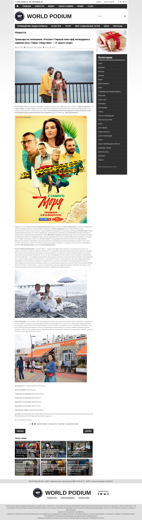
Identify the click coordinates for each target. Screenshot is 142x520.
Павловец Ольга (52, 424)
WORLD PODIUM (50, 16)
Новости (39, 6)
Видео (51, 6)
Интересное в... (103, 152)
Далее (88, 431)
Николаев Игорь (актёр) (72, 424)
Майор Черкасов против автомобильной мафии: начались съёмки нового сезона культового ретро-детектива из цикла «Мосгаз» (53, 468)
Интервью (18, 462)
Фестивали (102, 128)
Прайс (80, 6)
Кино (106, 26)
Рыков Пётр (61, 424)
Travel (100, 112)
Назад (20, 431)
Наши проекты (104, 132)
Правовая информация (67, 498)
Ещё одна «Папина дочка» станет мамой (77, 452)
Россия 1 (53, 47)
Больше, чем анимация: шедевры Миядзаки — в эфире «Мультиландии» (53, 451)
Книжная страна (104, 148)
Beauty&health (103, 84)
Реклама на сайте (84, 498)
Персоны (117, 26)
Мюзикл (101, 67)
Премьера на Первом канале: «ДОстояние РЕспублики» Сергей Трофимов (26, 451)
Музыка (18, 444)
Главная (26, 6)
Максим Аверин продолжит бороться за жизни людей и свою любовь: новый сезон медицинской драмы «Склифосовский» (78, 468)
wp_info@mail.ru (79, 512)
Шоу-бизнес (102, 108)
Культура (56, 26)
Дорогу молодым (105, 136)
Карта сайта (109, 2)
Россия (47, 47)
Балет (100, 124)
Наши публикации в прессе (109, 144)
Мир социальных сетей (87, 26)
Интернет (101, 156)
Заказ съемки (65, 6)
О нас (90, 6)
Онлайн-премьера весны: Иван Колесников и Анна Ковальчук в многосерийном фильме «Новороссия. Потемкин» (27, 468)
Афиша (101, 76)
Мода (100, 80)
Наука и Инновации (106, 116)
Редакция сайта (51, 498)
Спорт (100, 140)
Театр (68, 26)
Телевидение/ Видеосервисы (32, 26)
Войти (98, 2)
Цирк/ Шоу (102, 100)
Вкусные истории (105, 120)
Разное (101, 160)
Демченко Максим (42, 424)
